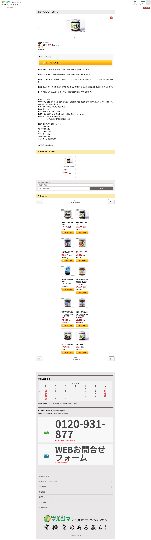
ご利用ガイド (43, 487)
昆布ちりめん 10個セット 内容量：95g (68, 165)
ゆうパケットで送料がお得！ (48, 482)
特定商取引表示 (44, 508)
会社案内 (42, 493)
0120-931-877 (84, 429)
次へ (111, 202)
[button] (111, 391)
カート (142, 3)
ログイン (134, 3)
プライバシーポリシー (46, 503)
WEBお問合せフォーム (84, 454)
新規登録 (146, 8)
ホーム (41, 472)
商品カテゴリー (44, 477)
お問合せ (42, 498)
